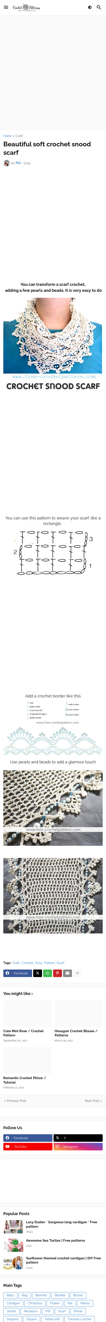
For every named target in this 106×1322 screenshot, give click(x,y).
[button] (6, 7)
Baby (10, 1295)
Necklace (31, 1311)
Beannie (41, 1295)
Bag (25, 1295)
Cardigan (13, 1303)
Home (7, 136)
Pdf (47, 1311)
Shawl (78, 1311)
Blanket (60, 1295)
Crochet (27, 963)
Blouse (78, 1295)
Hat (70, 1303)
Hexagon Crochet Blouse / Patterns (76, 1033)
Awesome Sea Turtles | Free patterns (55, 1241)
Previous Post (16, 1101)
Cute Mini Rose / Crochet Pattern (23, 1033)
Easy (38, 963)
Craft (19, 136)
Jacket (11, 1311)
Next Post (92, 1101)
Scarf (60, 963)
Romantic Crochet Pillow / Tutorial (24, 1080)
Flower (55, 1303)
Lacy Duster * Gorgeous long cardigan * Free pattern (61, 1224)
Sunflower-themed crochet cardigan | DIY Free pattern (63, 1260)
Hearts (85, 1303)
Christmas (35, 1303)
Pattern (49, 963)
